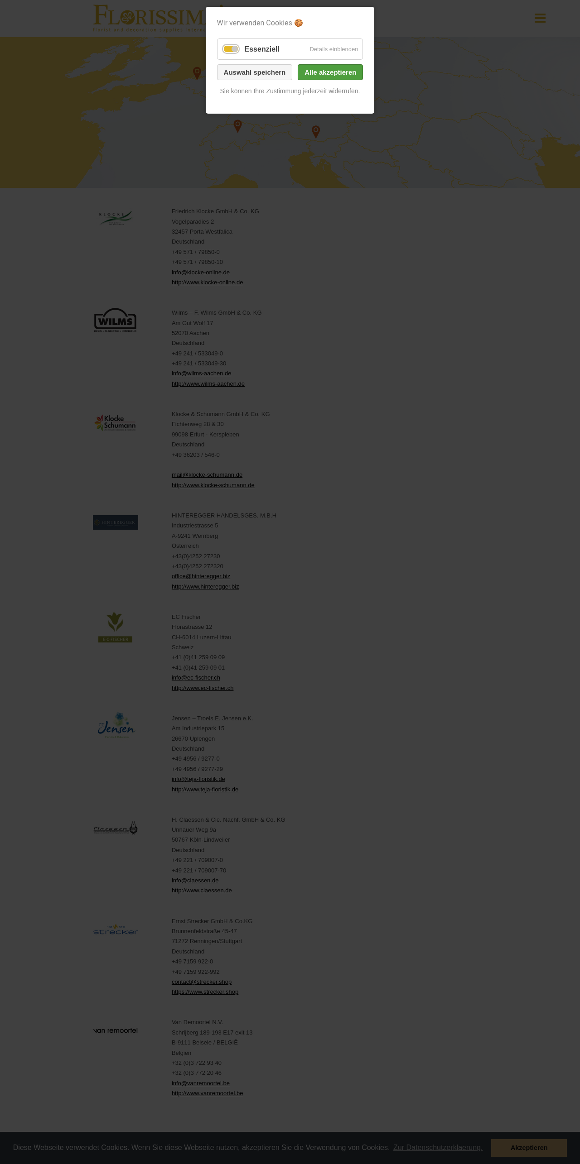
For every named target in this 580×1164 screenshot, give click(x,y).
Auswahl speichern (255, 72)
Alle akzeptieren (330, 72)
